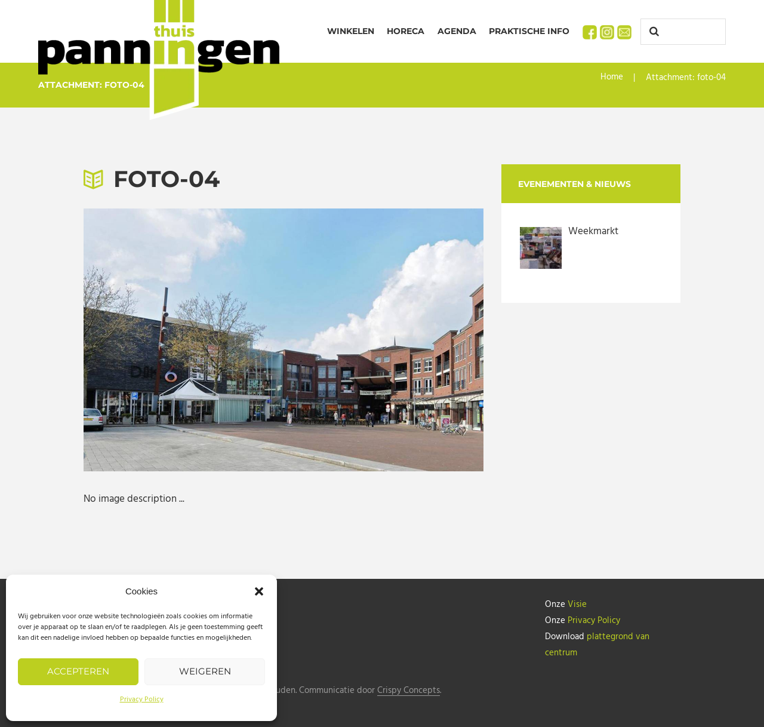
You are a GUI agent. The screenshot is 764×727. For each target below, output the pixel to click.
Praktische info (529, 31)
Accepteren (78, 671)
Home (611, 78)
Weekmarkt (593, 231)
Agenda (457, 31)
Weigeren (205, 671)
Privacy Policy (142, 699)
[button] (259, 591)
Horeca (405, 31)
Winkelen (350, 31)
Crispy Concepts (408, 688)
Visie (577, 604)
